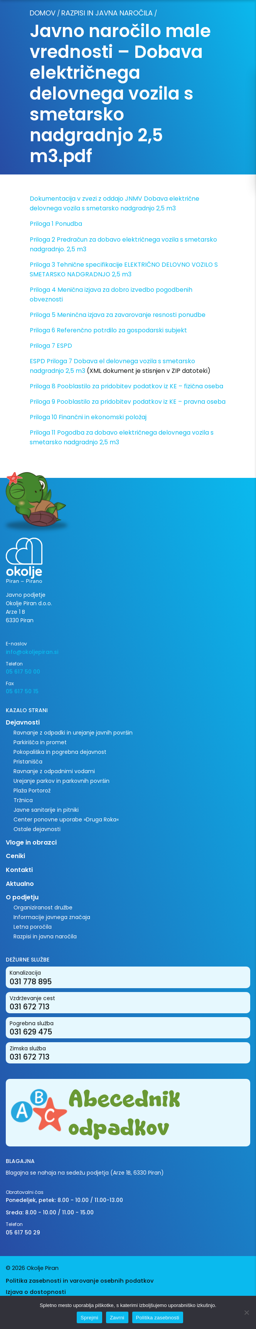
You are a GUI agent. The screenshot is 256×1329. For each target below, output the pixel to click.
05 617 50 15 (22, 691)
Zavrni (117, 1318)
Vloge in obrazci (31, 842)
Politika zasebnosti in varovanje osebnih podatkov (79, 1281)
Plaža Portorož (32, 790)
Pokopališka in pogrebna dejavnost (59, 752)
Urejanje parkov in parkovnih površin (61, 781)
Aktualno (20, 883)
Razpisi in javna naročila (107, 13)
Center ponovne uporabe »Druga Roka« (66, 819)
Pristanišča (27, 761)
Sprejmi (89, 1318)
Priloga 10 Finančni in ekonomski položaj (88, 417)
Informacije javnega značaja (51, 917)
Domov (43, 13)
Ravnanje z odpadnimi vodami (54, 771)
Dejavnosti (23, 722)
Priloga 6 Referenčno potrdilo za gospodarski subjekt (108, 330)
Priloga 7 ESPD (51, 346)
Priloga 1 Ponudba (56, 224)
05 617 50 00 (23, 672)
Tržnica (23, 800)
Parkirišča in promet (40, 742)
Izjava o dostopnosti (36, 1292)
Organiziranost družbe (42, 907)
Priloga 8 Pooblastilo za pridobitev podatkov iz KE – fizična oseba (126, 386)
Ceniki (15, 856)
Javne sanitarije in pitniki (46, 810)
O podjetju (22, 897)
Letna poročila (32, 927)
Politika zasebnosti (157, 1318)
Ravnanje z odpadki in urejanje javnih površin (73, 732)
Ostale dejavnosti (37, 829)
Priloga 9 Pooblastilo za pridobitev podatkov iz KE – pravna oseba (128, 402)
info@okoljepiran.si (32, 652)
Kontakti (19, 869)
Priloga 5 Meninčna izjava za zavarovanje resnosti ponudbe (117, 315)
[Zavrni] (246, 1312)
